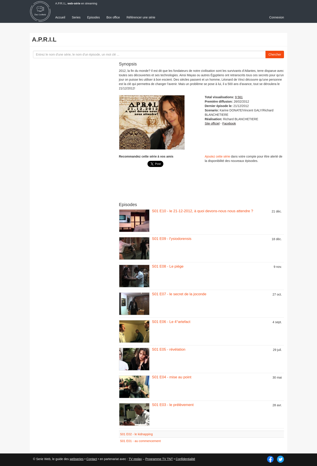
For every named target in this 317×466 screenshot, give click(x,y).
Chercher (274, 54)
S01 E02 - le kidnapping (136, 434)
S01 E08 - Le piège (168, 266)
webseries (76, 459)
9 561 (239, 97)
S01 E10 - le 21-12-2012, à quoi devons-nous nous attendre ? (202, 211)
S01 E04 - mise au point (171, 377)
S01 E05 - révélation (168, 349)
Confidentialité (185, 459)
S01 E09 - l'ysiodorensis (172, 239)
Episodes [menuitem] (93, 17)
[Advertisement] (201, 187)
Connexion (276, 17)
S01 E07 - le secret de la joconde (179, 294)
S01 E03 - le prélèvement (173, 405)
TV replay (135, 459)
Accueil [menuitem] (60, 17)
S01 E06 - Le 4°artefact (171, 322)
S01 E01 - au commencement (140, 441)
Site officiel (212, 123)
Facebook (229, 123)
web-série (74, 3)
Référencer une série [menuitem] (141, 17)
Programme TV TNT (159, 459)
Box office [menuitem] (113, 17)
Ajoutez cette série (217, 156)
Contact (91, 459)
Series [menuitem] (76, 17)
